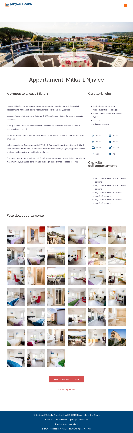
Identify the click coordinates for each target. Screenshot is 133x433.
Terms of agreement (66, 389)
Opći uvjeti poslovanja (78, 419)
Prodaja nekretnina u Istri (66, 424)
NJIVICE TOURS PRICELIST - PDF (66, 379)
